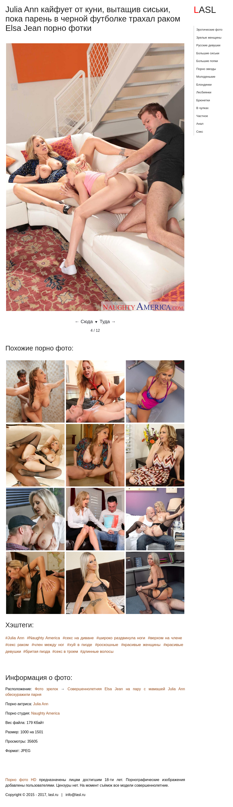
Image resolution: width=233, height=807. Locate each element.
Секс (199, 131)
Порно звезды (206, 69)
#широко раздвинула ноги (120, 638)
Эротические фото (209, 29)
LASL (205, 10)
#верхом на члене (165, 638)
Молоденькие (205, 76)
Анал (200, 123)
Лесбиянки (203, 92)
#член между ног (48, 645)
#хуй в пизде (79, 645)
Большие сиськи (207, 53)
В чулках (202, 108)
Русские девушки (208, 45)
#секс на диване (78, 638)
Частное (202, 116)
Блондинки (204, 84)
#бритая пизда (36, 651)
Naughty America (45, 713)
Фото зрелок (46, 689)
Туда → (108, 321)
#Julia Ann (14, 638)
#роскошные (106, 645)
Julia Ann (40, 704)
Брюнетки (203, 100)
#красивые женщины (140, 645)
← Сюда (84, 321)
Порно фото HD (20, 780)
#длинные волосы (96, 651)
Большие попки (207, 61)
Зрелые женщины (208, 37)
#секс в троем (65, 651)
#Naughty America (43, 638)
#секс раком (17, 645)
